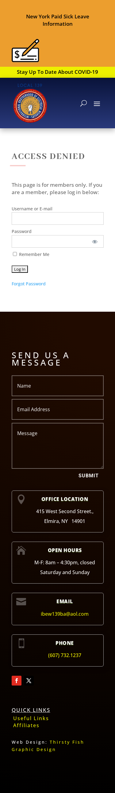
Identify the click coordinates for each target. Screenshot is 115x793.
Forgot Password (29, 284)
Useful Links (31, 718)
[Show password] (94, 241)
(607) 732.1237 (64, 655)
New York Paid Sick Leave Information (57, 20)
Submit (89, 476)
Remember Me (31, 254)
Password (22, 231)
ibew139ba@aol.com (65, 614)
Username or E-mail (32, 209)
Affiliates (26, 725)
